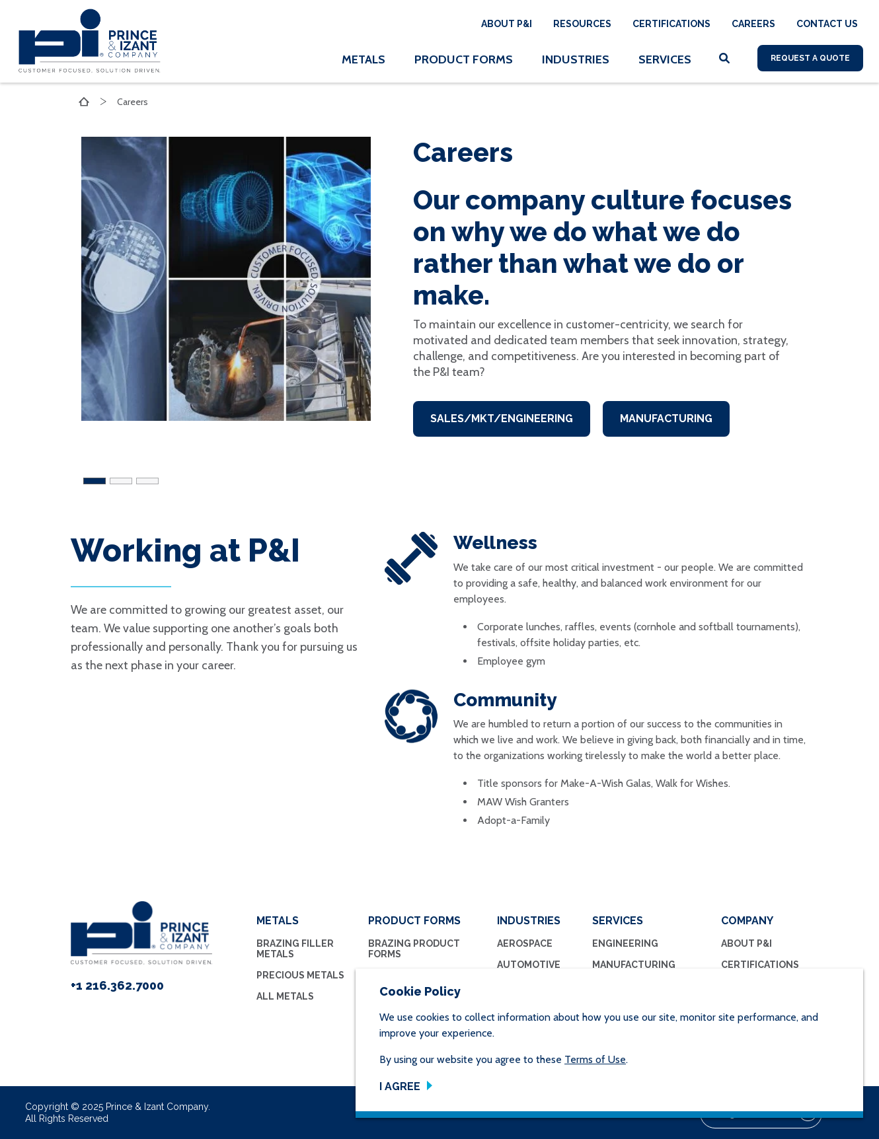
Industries (575, 59)
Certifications (671, 23)
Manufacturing (667, 418)
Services (664, 59)
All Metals (285, 996)
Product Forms (463, 59)
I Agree (399, 1086)
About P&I (506, 23)
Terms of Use (595, 1059)
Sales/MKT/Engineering (501, 418)
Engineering (625, 943)
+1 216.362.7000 (117, 985)
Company (747, 920)
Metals (363, 59)
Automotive (528, 964)
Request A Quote (810, 58)
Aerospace (525, 943)
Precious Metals (300, 975)
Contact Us (827, 23)
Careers (753, 23)
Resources (582, 23)
